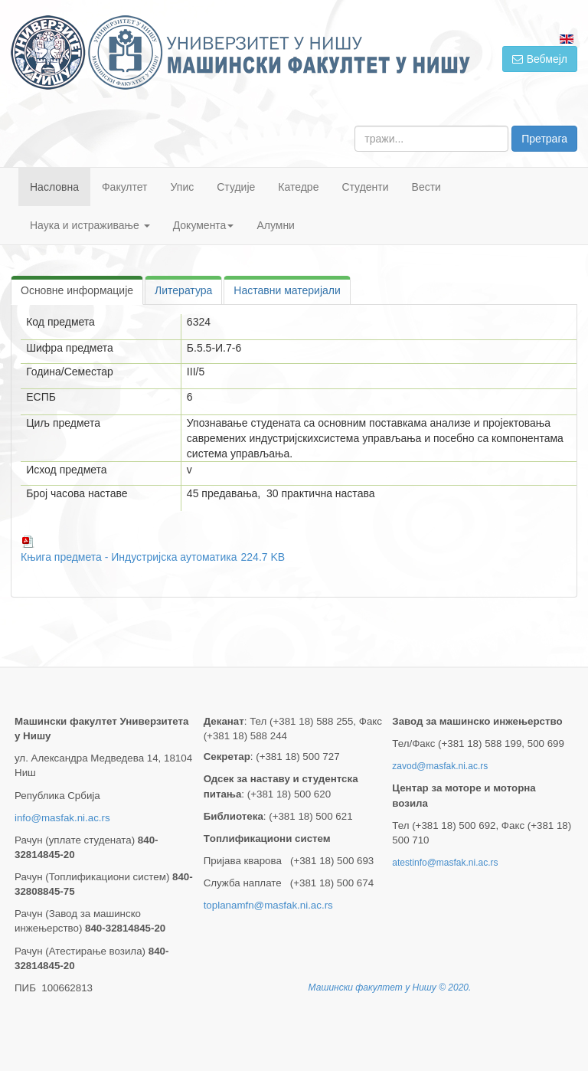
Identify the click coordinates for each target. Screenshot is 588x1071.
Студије (236, 187)
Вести (426, 187)
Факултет (125, 187)
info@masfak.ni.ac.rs (62, 818)
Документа (203, 225)
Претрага (544, 139)
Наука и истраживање (90, 225)
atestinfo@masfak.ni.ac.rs (445, 862)
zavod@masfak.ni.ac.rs (440, 766)
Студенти (364, 187)
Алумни (275, 225)
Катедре (298, 187)
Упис (182, 187)
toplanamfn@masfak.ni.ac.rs (268, 905)
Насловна (54, 187)
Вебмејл (539, 59)
